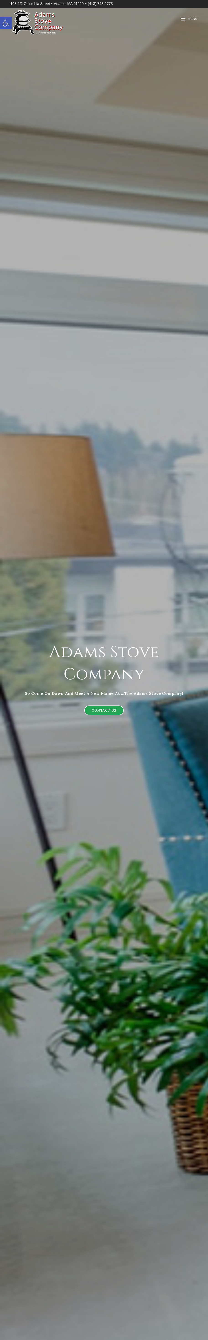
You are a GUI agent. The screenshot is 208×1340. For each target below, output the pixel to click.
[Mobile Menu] (189, 18)
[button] (104, 710)
